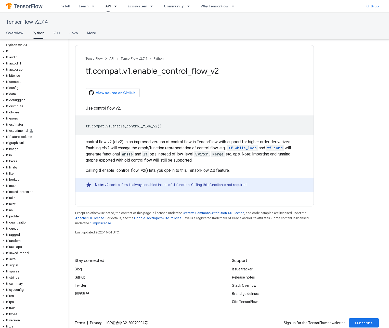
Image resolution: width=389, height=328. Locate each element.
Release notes (243, 277)
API (111, 58)
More (91, 33)
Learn (83, 6)
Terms (80, 323)
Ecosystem (137, 6)
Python (159, 58)
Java (74, 33)
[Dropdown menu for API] (117, 6)
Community (174, 6)
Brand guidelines (245, 294)
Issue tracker (242, 269)
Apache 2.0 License (89, 218)
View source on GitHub (112, 92)
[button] (33, 51)
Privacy (96, 323)
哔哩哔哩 (82, 294)
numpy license (100, 223)
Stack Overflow (244, 285)
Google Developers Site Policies (157, 218)
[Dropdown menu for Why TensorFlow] (234, 6)
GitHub (372, 6)
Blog (78, 269)
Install (64, 6)
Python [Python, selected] (38, 33)
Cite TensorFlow (245, 302)
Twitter (80, 285)
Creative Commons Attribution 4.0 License (213, 213)
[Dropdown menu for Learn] (94, 6)
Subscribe (364, 323)
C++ (57, 33)
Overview (14, 33)
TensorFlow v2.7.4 (27, 22)
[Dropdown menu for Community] (190, 6)
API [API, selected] (108, 6)
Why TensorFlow (214, 6)
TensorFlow (94, 58)
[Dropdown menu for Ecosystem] (153, 6)
